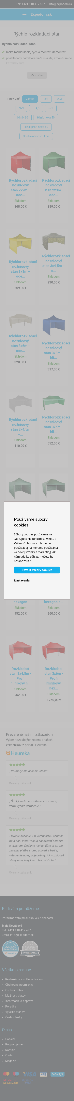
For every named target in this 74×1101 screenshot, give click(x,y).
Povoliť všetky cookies (37, 570)
